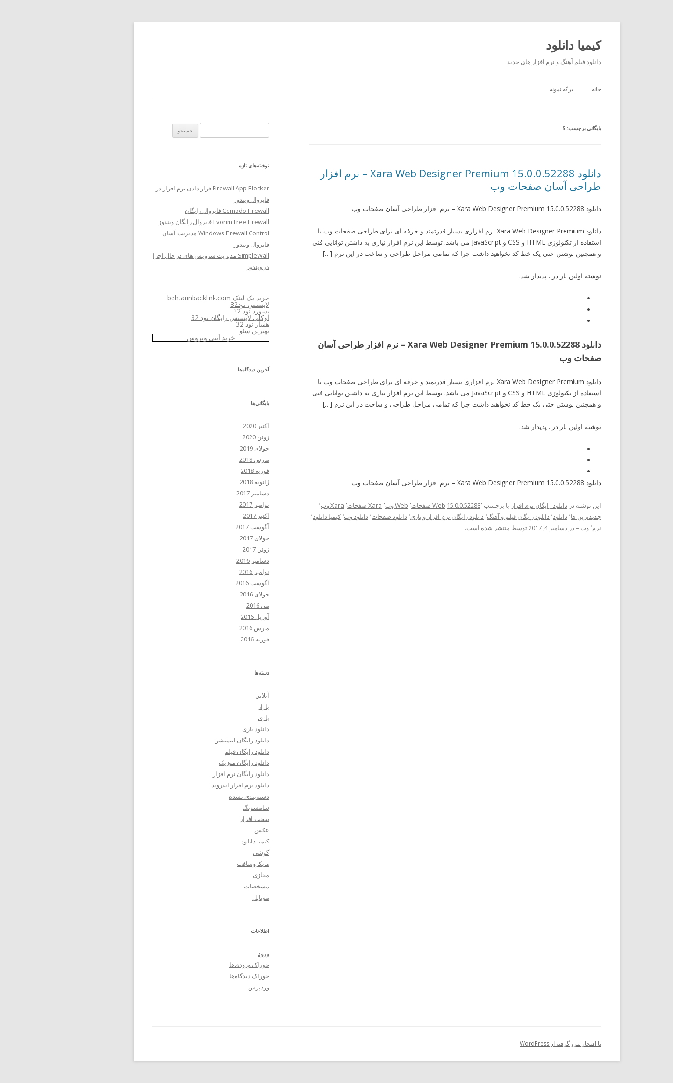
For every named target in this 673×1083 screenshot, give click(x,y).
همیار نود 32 (212, 324)
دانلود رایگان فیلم (207, 751)
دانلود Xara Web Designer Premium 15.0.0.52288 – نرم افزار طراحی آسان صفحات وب (420, 179)
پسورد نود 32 (211, 310)
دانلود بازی (215, 729)
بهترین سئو (214, 330)
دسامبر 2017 (212, 493)
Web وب (356, 505)
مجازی (221, 875)
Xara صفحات (324, 505)
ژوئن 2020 (215, 437)
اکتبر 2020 (216, 426)
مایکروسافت (213, 863)
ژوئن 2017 (215, 549)
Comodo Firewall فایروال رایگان (186, 210)
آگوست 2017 (212, 527)
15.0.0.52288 (423, 505)
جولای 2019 (214, 448)
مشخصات (216, 886)
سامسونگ (215, 807)
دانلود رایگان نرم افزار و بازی (407, 516)
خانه (556, 89)
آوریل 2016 (214, 616)
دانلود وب (316, 516)
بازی (223, 717)
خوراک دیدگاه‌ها (209, 976)
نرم (556, 527)
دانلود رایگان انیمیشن (201, 740)
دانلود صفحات (349, 516)
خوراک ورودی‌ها (209, 964)
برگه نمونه (521, 89)
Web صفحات (388, 505)
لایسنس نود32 (209, 304)
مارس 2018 (214, 459)
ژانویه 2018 (214, 482)
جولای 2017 (214, 538)
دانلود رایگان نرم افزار (499, 505)
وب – (542, 527)
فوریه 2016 (214, 639)
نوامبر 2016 (214, 571)
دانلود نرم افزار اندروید (200, 785)
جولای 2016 (214, 594)
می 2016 (217, 605)
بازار (223, 706)
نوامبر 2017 (214, 504)
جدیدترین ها (545, 516)
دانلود (520, 516)
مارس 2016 (214, 628)
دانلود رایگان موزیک (204, 762)
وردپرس (218, 987)
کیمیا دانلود (533, 44)
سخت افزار (214, 818)
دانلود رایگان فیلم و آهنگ (478, 516)
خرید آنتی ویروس (171, 337)
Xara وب (292, 505)
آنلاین (222, 695)
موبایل (220, 897)
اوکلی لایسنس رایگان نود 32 (190, 317)
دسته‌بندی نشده (209, 796)
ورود (223, 953)
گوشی (221, 852)
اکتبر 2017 (216, 515)
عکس (221, 830)
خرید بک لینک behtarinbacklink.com (178, 297)
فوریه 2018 (214, 470)
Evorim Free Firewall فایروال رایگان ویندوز (173, 222)
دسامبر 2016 (212, 560)
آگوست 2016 (212, 583)
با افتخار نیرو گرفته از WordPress (520, 1043)
